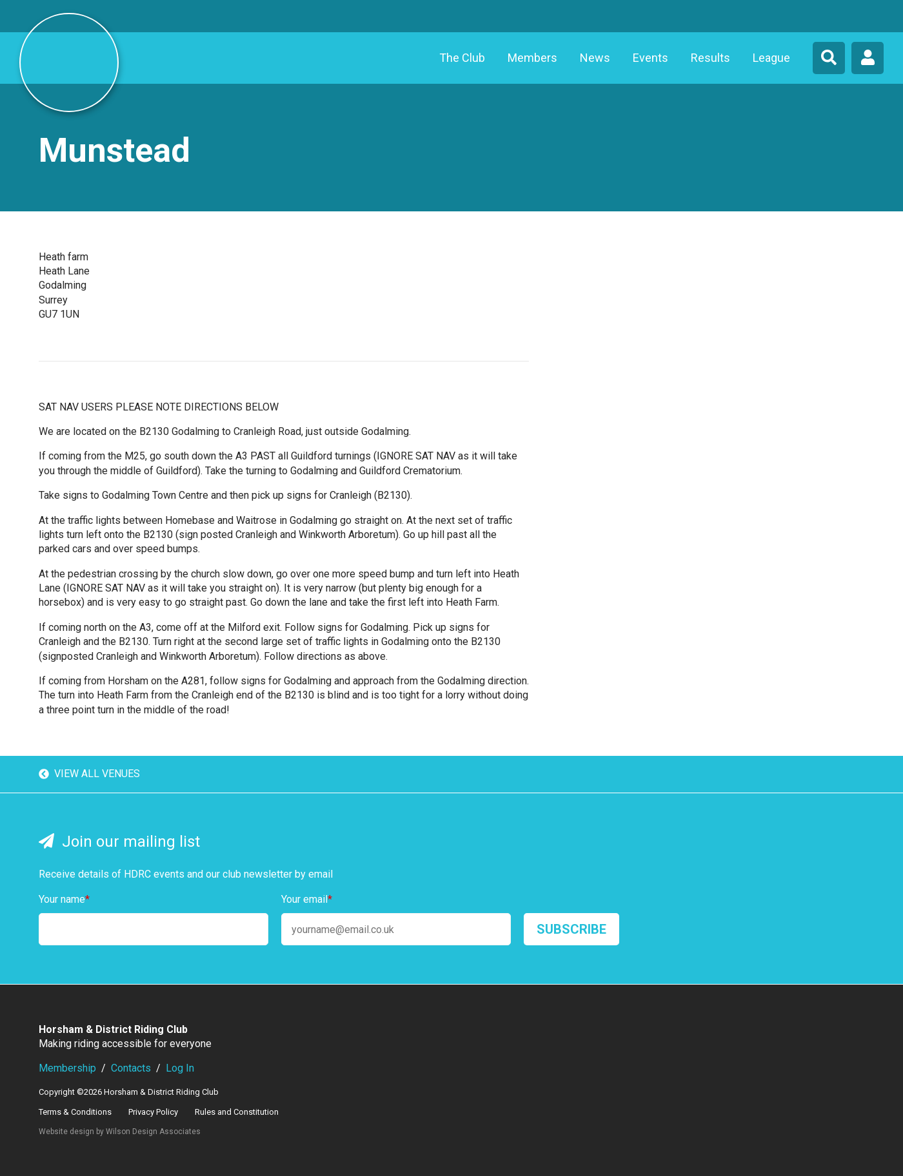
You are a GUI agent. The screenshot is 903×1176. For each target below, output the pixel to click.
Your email (306, 899)
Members (532, 57)
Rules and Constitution (237, 1112)
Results (710, 57)
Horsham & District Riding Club (69, 62)
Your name (64, 899)
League (771, 57)
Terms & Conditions (75, 1112)
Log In (180, 1068)
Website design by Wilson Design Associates (120, 1131)
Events (650, 57)
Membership (67, 1068)
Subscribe (571, 929)
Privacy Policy (153, 1112)
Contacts (131, 1068)
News (595, 57)
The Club (462, 57)
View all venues (89, 774)
